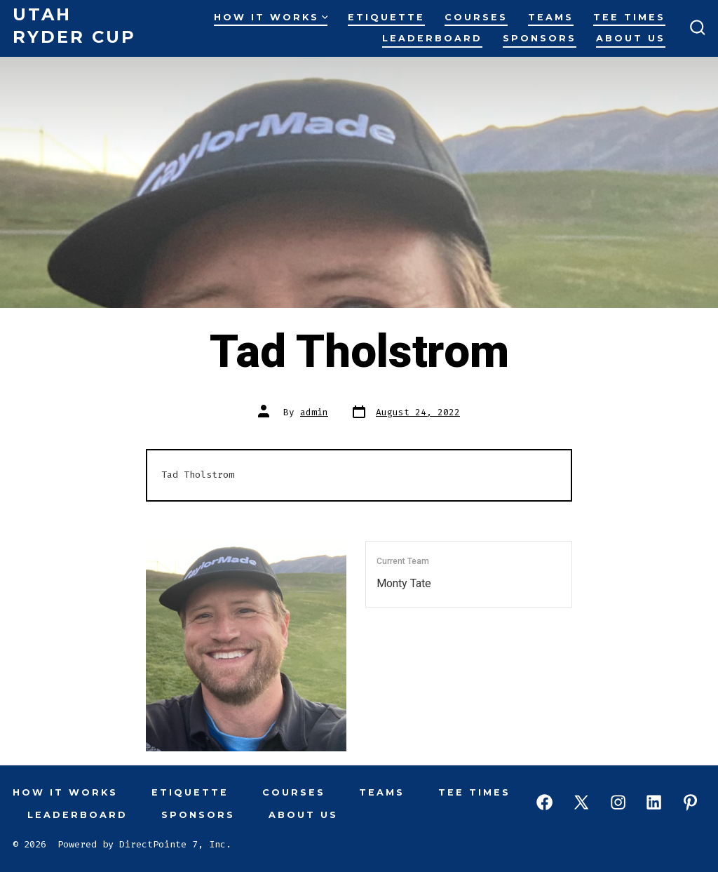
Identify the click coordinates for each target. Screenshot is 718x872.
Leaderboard (432, 38)
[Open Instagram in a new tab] (618, 802)
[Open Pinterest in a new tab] (690, 802)
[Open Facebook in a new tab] (544, 802)
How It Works (271, 17)
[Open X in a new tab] (581, 802)
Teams (551, 17)
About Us (630, 38)
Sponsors (539, 38)
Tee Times (629, 17)
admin (314, 412)
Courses (476, 17)
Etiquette (386, 17)
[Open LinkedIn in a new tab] (654, 802)
